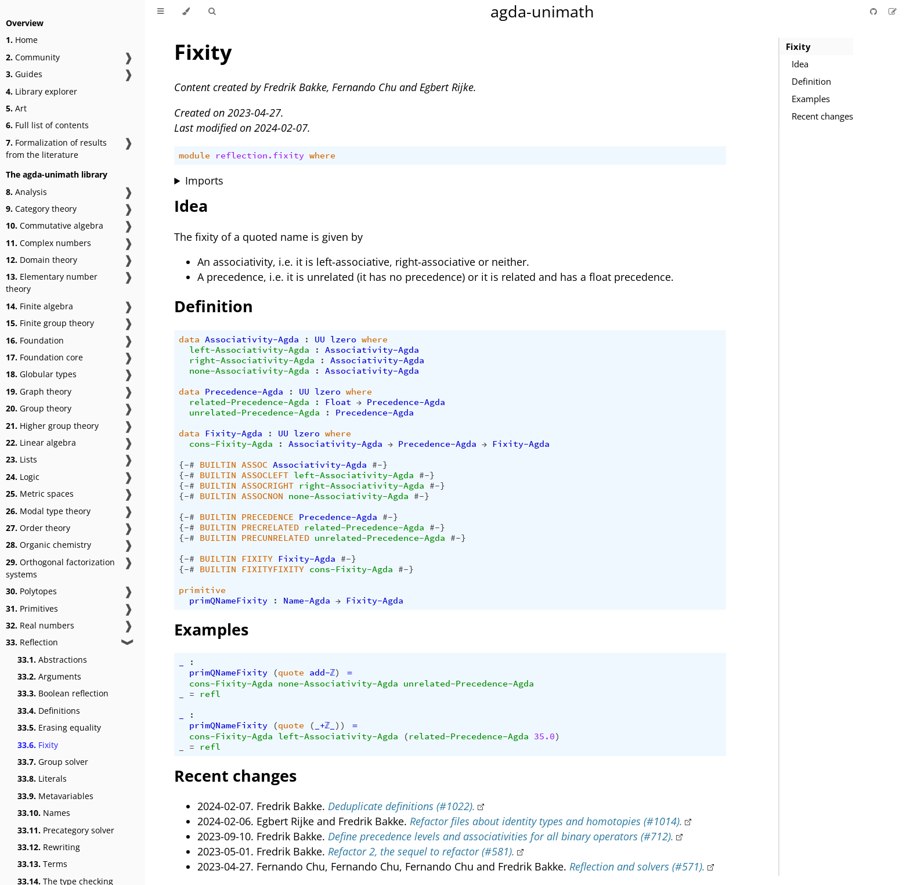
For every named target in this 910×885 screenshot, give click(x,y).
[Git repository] (874, 11)
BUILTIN (218, 465)
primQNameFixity (228, 600)
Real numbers (40, 625)
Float (338, 402)
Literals (42, 778)
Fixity (37, 744)
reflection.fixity (259, 155)
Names (43, 812)
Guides (24, 74)
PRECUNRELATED (275, 538)
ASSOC (254, 465)
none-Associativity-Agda (249, 371)
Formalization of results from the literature (56, 148)
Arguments (49, 676)
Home (22, 39)
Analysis (26, 191)
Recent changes (822, 116)
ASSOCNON (262, 496)
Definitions (48, 710)
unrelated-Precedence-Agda (254, 412)
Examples (811, 98)
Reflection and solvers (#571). (637, 866)
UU (320, 339)
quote (291, 672)
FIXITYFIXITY (272, 569)
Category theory (41, 208)
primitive (202, 590)
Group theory (38, 408)
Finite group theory (50, 322)
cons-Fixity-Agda (231, 444)
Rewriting (48, 847)
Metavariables (55, 795)
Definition (811, 81)
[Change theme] (186, 11)
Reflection (32, 642)
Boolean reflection (63, 693)
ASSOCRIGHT (267, 486)
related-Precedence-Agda (249, 402)
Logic (22, 476)
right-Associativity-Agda (252, 360)
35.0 (544, 736)
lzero (343, 339)
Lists (21, 459)
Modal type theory (48, 510)
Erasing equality (59, 727)
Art (16, 108)
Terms (42, 863)
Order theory (38, 527)
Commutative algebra (54, 225)
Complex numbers (48, 242)
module (194, 155)
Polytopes (31, 591)
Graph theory (38, 391)
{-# (186, 465)
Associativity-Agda (252, 339)
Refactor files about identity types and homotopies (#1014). (546, 821)
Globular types (41, 374)
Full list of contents (47, 125)
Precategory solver (65, 830)
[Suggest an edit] (892, 11)
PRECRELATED (270, 527)
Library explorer (41, 91)
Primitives (32, 608)
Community (33, 57)
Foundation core (44, 357)
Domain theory (41, 259)
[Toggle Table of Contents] (160, 11)
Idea (800, 64)
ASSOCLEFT (264, 475)
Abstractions (52, 659)
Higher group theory (52, 425)
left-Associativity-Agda (249, 350)
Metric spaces (40, 493)
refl (210, 694)
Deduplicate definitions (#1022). (401, 806)
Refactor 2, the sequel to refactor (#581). (421, 851)
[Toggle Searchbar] (212, 11)
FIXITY (257, 559)
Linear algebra (41, 442)
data (189, 339)
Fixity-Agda (233, 433)
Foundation (35, 340)
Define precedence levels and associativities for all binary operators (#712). (501, 836)
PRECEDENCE (267, 517)
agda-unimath (542, 11)
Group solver (52, 761)
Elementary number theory (52, 282)
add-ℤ (322, 672)
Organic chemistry (48, 544)
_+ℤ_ (325, 725)
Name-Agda (306, 600)
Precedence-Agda (244, 391)
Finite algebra (39, 306)
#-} (380, 465)
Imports (204, 180)
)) (340, 725)
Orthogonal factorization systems (60, 568)
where (322, 155)
